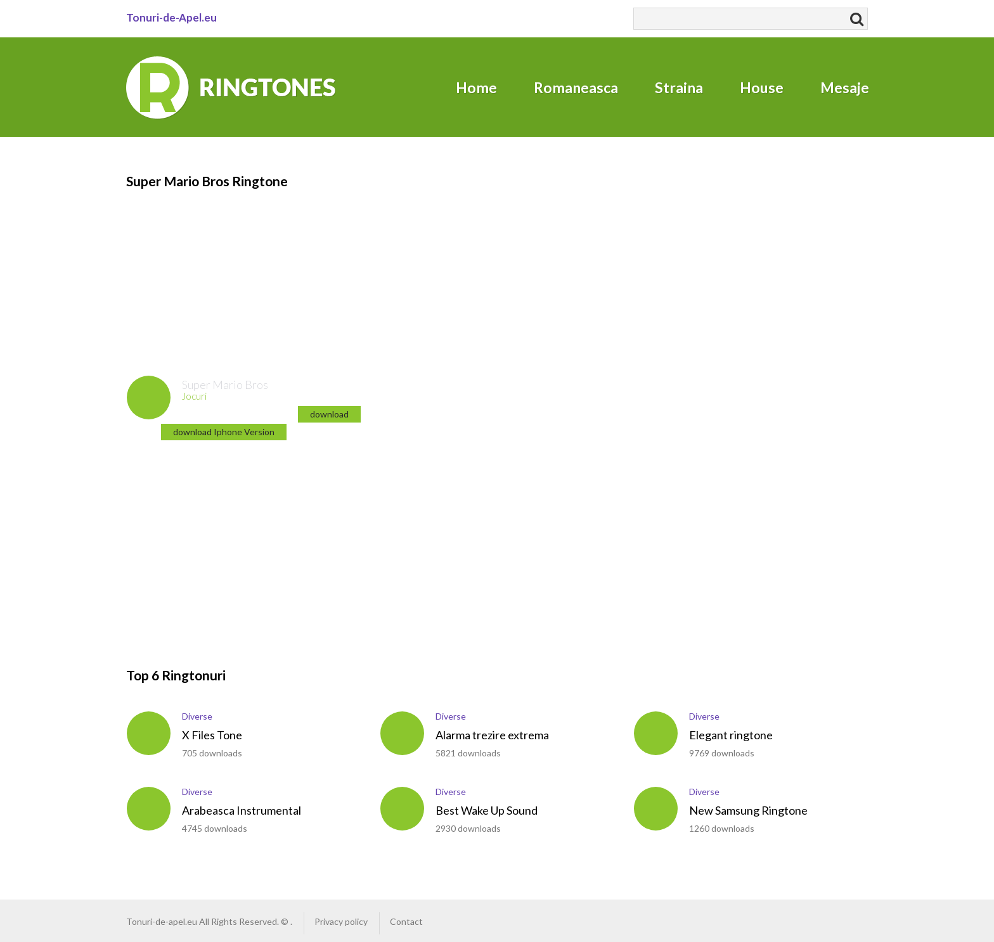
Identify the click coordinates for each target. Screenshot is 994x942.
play (149, 397)
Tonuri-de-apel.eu (161, 921)
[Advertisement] (202, 270)
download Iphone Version (223, 431)
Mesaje (845, 87)
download (329, 414)
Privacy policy (341, 921)
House (761, 87)
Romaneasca (576, 87)
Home (476, 87)
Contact (406, 921)
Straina (679, 87)
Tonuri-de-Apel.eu (171, 17)
